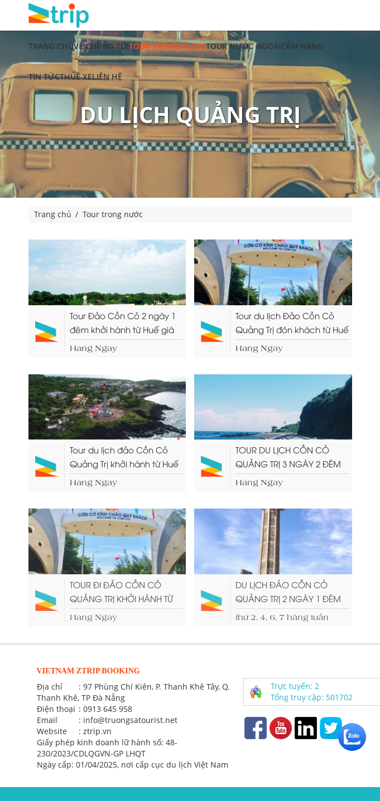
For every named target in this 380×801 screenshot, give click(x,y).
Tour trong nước (167, 46)
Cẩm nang (302, 46)
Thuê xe (76, 76)
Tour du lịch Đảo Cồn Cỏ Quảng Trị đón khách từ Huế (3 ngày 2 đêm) (292, 323)
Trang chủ (51, 46)
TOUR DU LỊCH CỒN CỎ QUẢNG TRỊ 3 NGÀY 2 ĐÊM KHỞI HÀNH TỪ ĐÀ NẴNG (288, 457)
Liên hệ (107, 76)
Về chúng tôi (101, 46)
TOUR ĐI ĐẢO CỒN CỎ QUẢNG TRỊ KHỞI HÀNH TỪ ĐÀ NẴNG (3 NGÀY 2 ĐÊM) (123, 592)
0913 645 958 (107, 709)
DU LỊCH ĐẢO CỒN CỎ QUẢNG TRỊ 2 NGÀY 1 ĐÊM (288, 591)
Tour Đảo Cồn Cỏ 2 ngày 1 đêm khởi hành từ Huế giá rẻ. (123, 323)
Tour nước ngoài (243, 46)
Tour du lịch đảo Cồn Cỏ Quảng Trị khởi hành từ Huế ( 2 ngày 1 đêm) (124, 457)
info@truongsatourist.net (130, 720)
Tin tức (44, 76)
